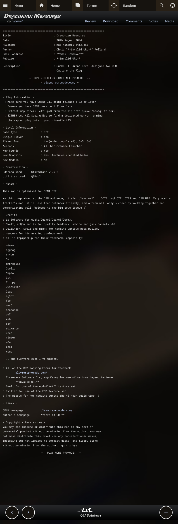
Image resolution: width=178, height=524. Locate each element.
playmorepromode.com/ (60, 82)
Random (129, 5)
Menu (18, 5)
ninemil (17, 21)
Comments (134, 21)
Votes (154, 21)
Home (55, 5)
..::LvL (84, 510)
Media (169, 21)
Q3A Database (90, 515)
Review (90, 21)
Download (111, 21)
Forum (92, 5)
